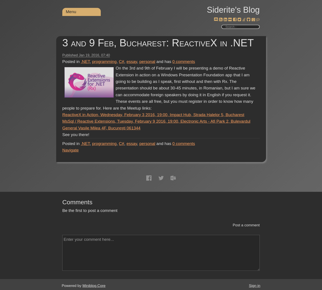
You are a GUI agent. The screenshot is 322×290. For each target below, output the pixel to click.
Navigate (70, 150)
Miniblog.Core (93, 286)
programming (104, 61)
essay (132, 61)
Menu (71, 11)
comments (183, 61)
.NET (85, 61)
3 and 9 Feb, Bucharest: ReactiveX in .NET (158, 43)
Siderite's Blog (233, 9)
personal (147, 61)
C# (121, 61)
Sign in (254, 286)
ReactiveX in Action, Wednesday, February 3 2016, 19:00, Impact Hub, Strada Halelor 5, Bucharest (153, 114)
